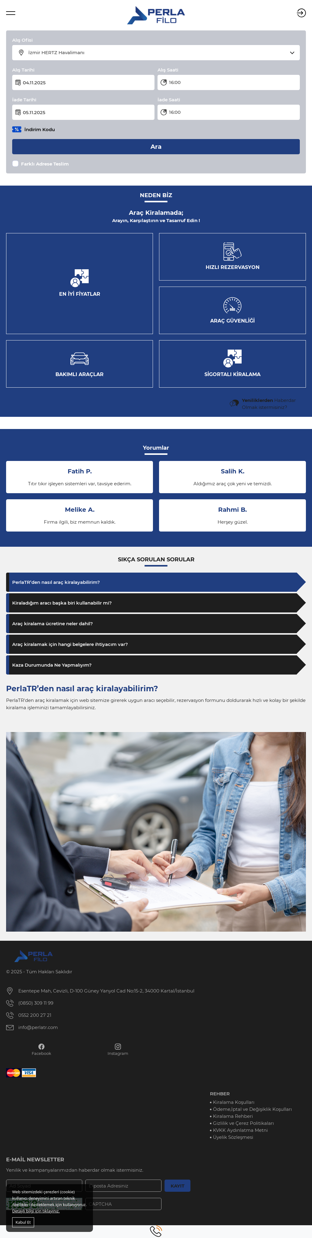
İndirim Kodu (39, 129)
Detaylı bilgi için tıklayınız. (36, 1211)
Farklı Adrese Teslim (45, 164)
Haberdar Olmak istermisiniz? (269, 403)
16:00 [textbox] (175, 82)
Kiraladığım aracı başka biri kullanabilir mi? (62, 603)
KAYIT (177, 1186)
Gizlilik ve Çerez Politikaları (243, 1123)
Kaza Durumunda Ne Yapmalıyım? (52, 665)
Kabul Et (23, 1222)
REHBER (220, 1094)
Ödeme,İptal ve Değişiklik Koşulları (252, 1109)
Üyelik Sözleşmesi (233, 1137)
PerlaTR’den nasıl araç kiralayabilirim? (56, 582)
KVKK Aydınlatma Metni (240, 1130)
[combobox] (160, 52)
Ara (156, 146)
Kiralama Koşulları (233, 1102)
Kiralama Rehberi (233, 1116)
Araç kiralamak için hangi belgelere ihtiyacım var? (70, 644)
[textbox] (160, 52)
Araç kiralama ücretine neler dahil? (52, 623)
